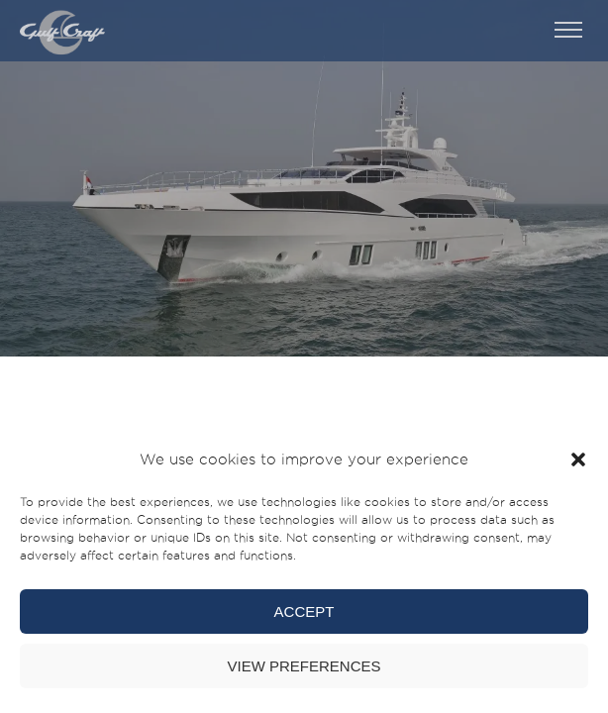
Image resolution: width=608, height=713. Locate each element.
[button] (578, 459)
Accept (304, 611)
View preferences (303, 666)
